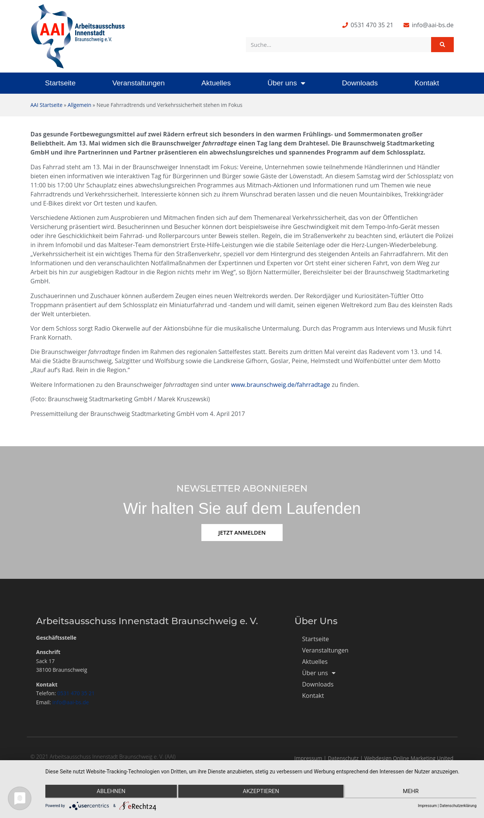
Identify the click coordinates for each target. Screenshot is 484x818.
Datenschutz (343, 758)
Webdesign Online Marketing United (408, 758)
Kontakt (426, 83)
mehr (412, 792)
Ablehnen (109, 792)
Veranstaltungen (138, 83)
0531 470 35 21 (76, 693)
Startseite (60, 83)
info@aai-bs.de (70, 702)
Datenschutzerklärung (458, 806)
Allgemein (79, 104)
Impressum (308, 758)
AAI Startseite (47, 104)
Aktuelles (216, 83)
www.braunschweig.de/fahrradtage (280, 384)
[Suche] (442, 44)
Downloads (360, 83)
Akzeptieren (261, 792)
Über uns (286, 83)
